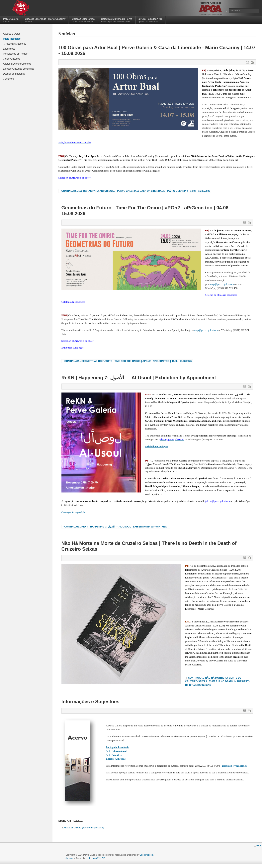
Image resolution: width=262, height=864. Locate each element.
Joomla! (69, 858)
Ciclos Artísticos (11, 58)
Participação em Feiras (15, 53)
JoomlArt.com (146, 855)
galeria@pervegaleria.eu (234, 765)
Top (259, 846)
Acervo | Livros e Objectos (17, 63)
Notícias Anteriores (16, 43)
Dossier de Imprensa (14, 73)
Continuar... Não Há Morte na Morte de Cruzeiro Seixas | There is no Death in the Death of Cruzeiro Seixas (217, 681)
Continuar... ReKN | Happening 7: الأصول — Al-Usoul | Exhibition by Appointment (116, 526)
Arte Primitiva (114, 754)
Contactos (8, 78)
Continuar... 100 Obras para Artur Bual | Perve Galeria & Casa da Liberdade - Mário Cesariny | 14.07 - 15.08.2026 (135, 191)
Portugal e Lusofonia (117, 747)
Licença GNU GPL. (97, 858)
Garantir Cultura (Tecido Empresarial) (84, 827)
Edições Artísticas (116, 758)
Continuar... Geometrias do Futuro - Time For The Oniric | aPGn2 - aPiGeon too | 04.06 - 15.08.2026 (128, 361)
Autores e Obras (11, 33)
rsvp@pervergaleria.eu (222, 284)
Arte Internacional (116, 750)
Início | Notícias (12, 38)
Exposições (9, 48)
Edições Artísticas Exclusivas (18, 68)
